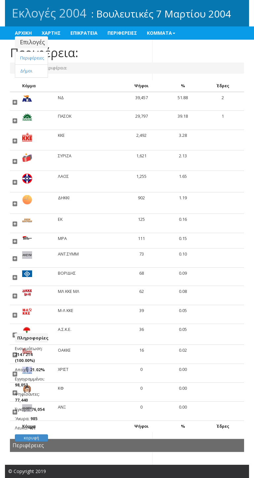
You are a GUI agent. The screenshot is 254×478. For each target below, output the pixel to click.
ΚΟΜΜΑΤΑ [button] (161, 33)
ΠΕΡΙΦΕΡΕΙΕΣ (122, 33)
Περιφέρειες (32, 58)
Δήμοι (26, 71)
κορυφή (31, 438)
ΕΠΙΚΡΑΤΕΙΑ (84, 33)
